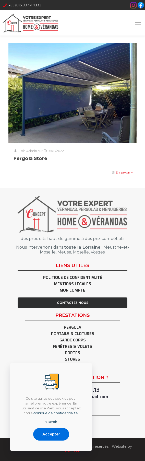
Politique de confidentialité (72, 278)
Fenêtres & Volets (72, 347)
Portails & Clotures (72, 334)
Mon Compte (72, 291)
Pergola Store (30, 158)
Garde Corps (72, 340)
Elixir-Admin (27, 151)
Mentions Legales (72, 284)
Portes (72, 353)
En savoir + (124, 172)
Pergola (72, 328)
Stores (72, 360)
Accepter (51, 434)
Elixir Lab (72, 451)
